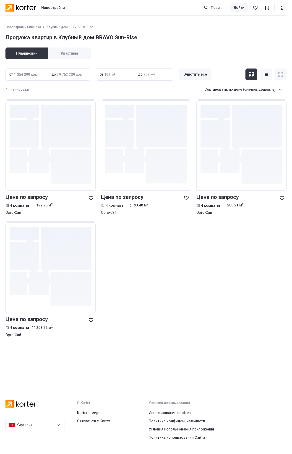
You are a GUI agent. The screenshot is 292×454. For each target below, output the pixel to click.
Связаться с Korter (93, 421)
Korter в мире (88, 413)
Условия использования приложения (181, 429)
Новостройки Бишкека (23, 27)
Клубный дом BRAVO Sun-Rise (70, 27)
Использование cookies (170, 413)
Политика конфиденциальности (177, 421)
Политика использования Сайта (177, 437)
